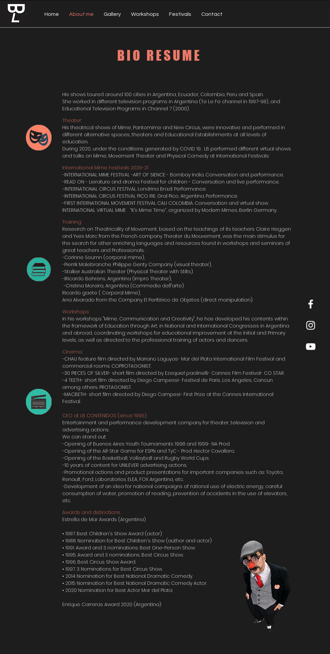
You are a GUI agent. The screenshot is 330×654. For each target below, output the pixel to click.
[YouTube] (311, 346)
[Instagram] (311, 325)
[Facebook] (311, 304)
